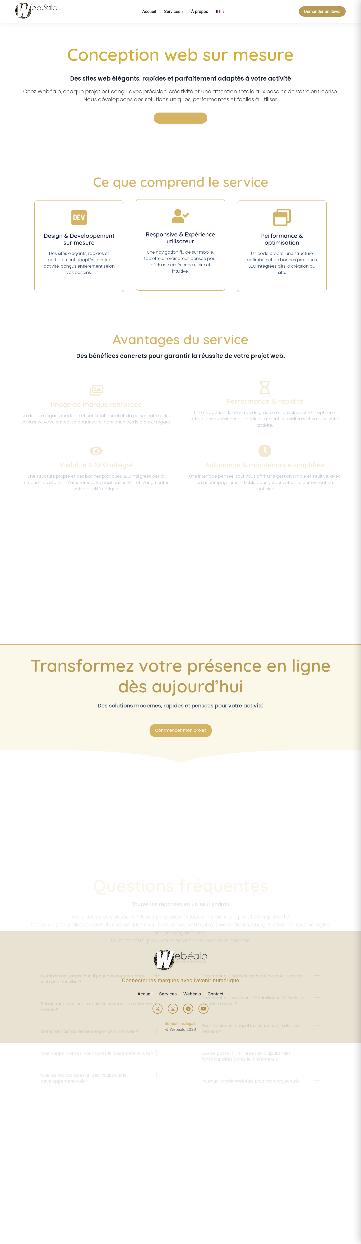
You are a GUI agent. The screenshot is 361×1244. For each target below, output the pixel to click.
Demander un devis (322, 11)
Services (172, 11)
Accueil (149, 11)
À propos (199, 11)
